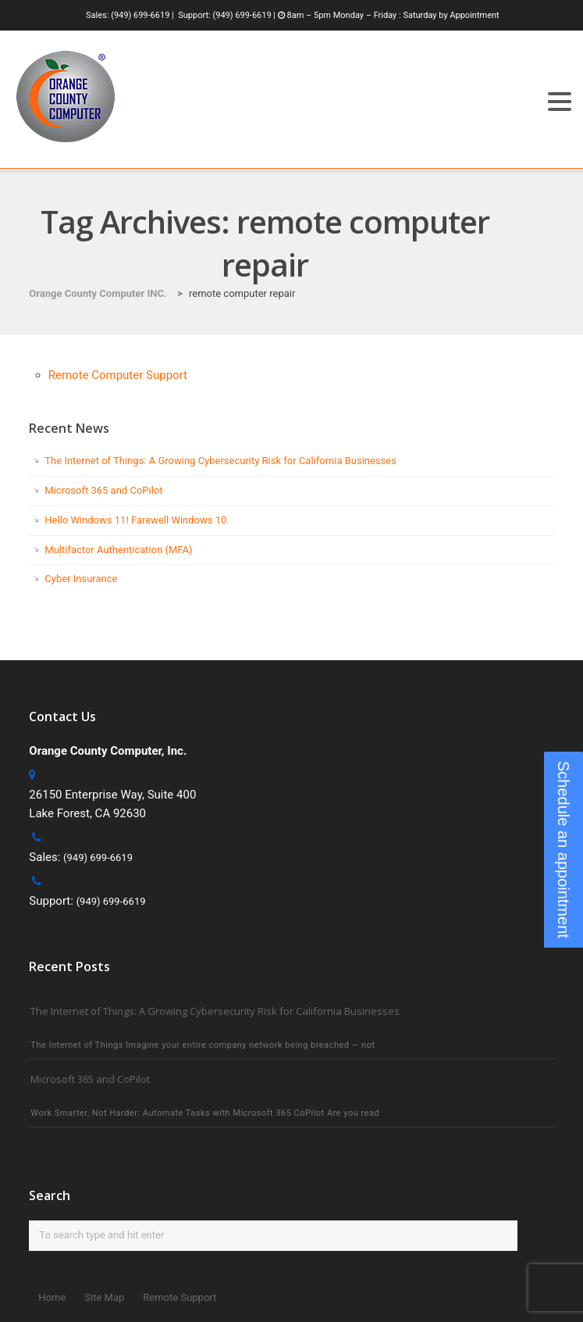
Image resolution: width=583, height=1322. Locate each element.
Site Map (104, 1297)
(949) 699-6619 (140, 15)
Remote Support (179, 1297)
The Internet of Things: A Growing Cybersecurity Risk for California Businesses (220, 460)
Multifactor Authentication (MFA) (118, 550)
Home (52, 1297)
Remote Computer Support (117, 375)
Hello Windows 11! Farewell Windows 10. (136, 520)
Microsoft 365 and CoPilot (103, 490)
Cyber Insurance (80, 578)
